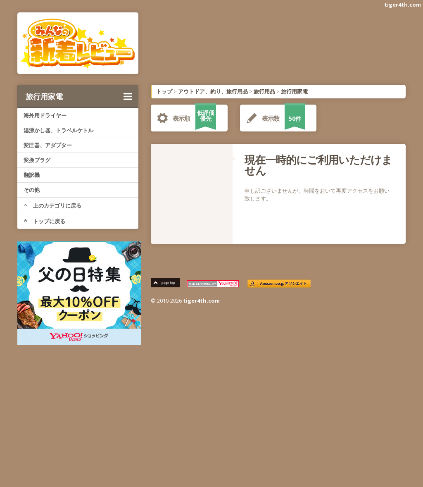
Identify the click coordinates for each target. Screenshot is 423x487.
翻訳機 (32, 175)
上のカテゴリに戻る (52, 205)
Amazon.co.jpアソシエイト (283, 284)
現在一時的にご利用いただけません (318, 165)
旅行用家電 (79, 96)
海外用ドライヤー (45, 115)
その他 (32, 189)
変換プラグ (37, 160)
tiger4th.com (402, 4)
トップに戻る (44, 221)
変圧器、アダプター (48, 145)
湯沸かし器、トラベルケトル (58, 130)
